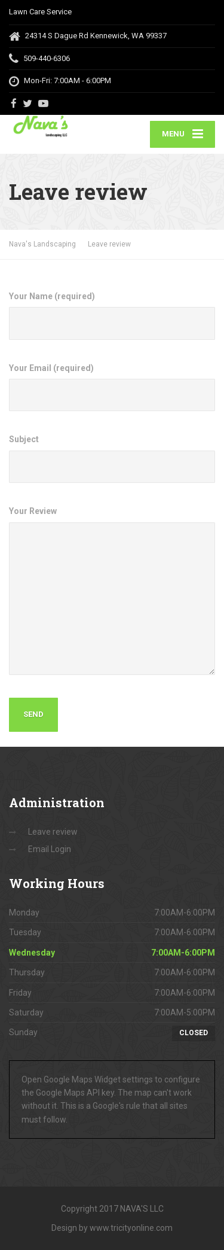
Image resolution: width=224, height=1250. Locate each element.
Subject (112, 458)
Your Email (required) (112, 387)
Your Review (112, 590)
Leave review (53, 832)
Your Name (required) (112, 315)
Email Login (49, 849)
